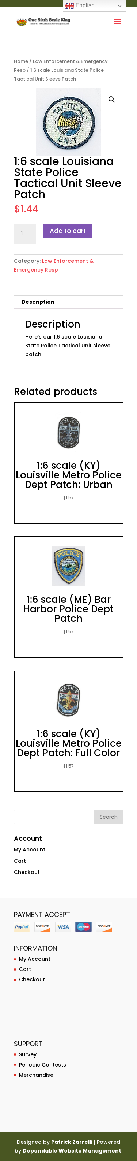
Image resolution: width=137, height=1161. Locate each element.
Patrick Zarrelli (71, 1142)
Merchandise (36, 1075)
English (80, 5)
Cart (20, 861)
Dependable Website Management (72, 1150)
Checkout (27, 872)
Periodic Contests (42, 1064)
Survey (28, 1054)
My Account (29, 849)
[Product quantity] (25, 234)
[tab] (69, 302)
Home (21, 61)
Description (38, 302)
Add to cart (68, 231)
